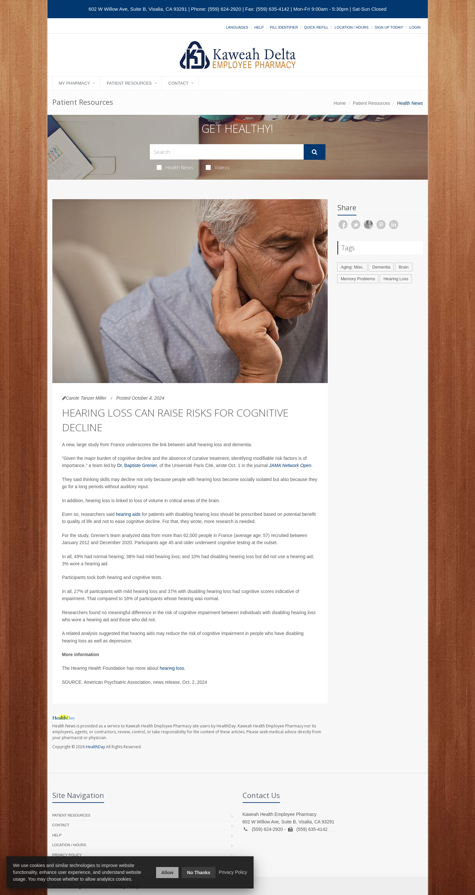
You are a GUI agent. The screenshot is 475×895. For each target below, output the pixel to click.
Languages (237, 27)
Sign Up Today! (389, 27)
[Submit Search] (314, 152)
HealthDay (95, 747)
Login (414, 27)
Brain (403, 267)
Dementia (381, 267)
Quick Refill (316, 27)
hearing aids (128, 514)
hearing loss (172, 668)
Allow (167, 872)
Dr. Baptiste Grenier (137, 465)
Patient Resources (129, 83)
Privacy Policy (67, 855)
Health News (175, 167)
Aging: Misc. (352, 267)
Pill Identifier (284, 27)
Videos (218, 167)
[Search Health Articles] (227, 151)
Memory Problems (358, 278)
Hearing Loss (395, 278)
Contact (178, 83)
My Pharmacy (74, 83)
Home (340, 103)
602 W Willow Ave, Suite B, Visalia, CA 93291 (137, 9)
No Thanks (198, 872)
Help (259, 27)
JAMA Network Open (290, 465)
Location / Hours (351, 27)
